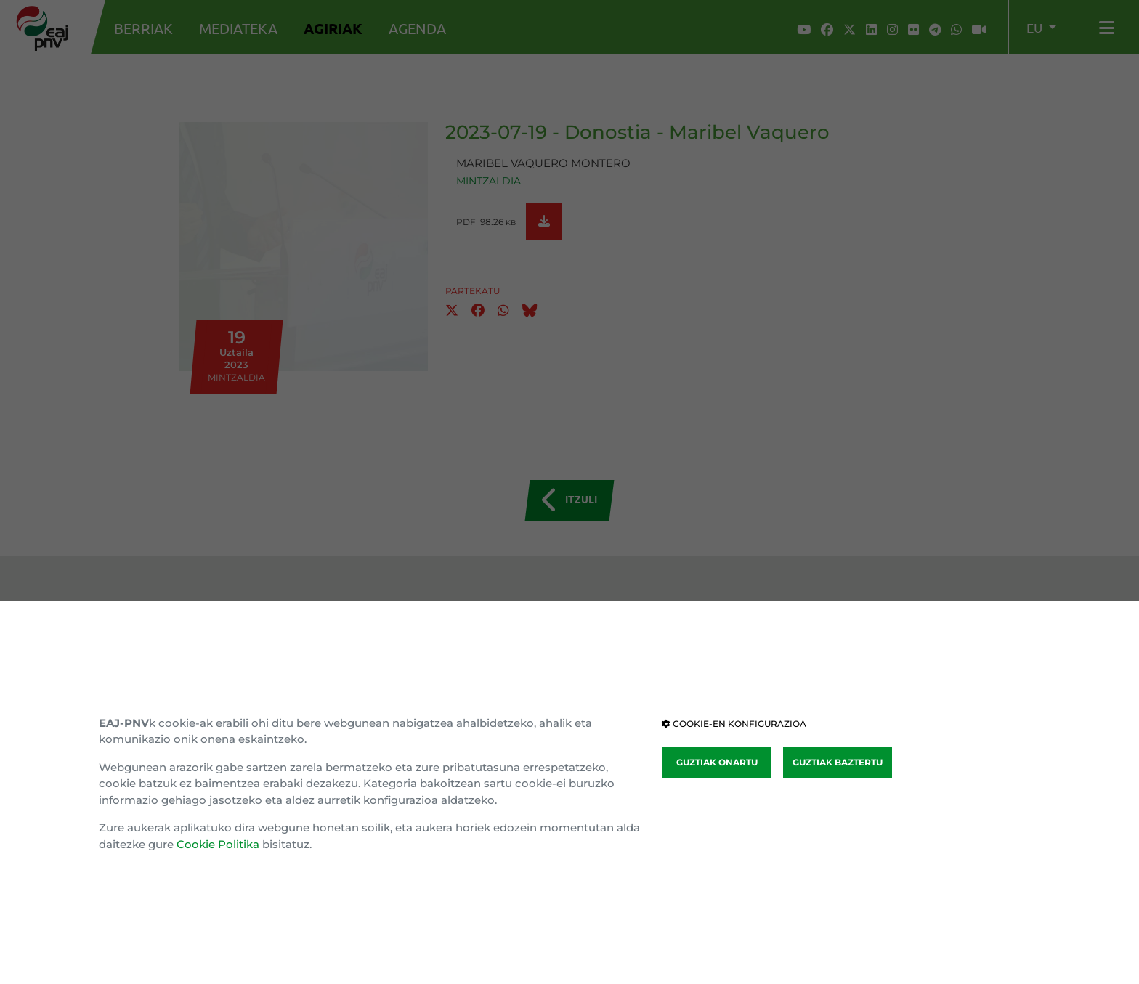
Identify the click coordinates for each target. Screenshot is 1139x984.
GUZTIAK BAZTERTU (838, 762)
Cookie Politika (218, 844)
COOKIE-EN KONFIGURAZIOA (734, 723)
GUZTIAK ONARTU (717, 762)
